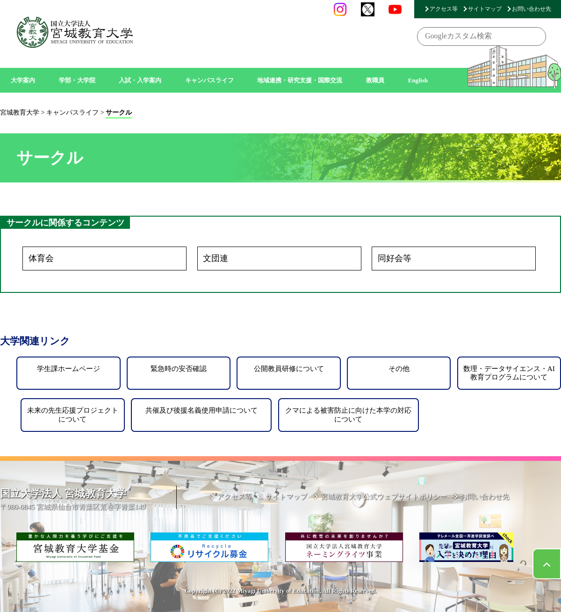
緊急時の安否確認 (179, 368)
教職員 (375, 80)
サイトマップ (485, 9)
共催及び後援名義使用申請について (201, 410)
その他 (399, 368)
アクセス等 (444, 9)
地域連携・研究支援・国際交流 (299, 80)
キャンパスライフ (209, 80)
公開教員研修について (289, 368)
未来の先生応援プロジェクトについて (72, 414)
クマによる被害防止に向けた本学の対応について (348, 414)
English (418, 80)
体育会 (41, 258)
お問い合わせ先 (531, 9)
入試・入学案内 (140, 80)
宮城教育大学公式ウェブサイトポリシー (384, 496)
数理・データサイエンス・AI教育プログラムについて (509, 372)
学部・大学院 (77, 80)
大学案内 (23, 80)
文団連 (215, 258)
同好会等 (394, 258)
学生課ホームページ (68, 368)
